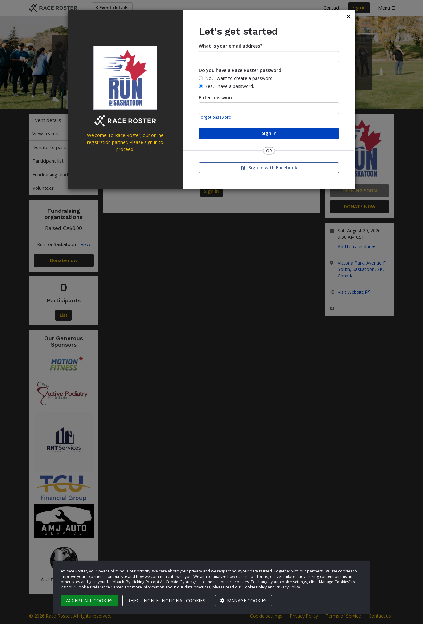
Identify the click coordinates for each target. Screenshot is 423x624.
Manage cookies (243, 600)
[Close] (348, 16)
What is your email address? (230, 46)
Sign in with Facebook (269, 167)
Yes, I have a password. (229, 86)
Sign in (269, 133)
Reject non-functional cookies (166, 600)
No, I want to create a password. (239, 78)
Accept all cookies (89, 600)
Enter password (216, 97)
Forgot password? (216, 117)
